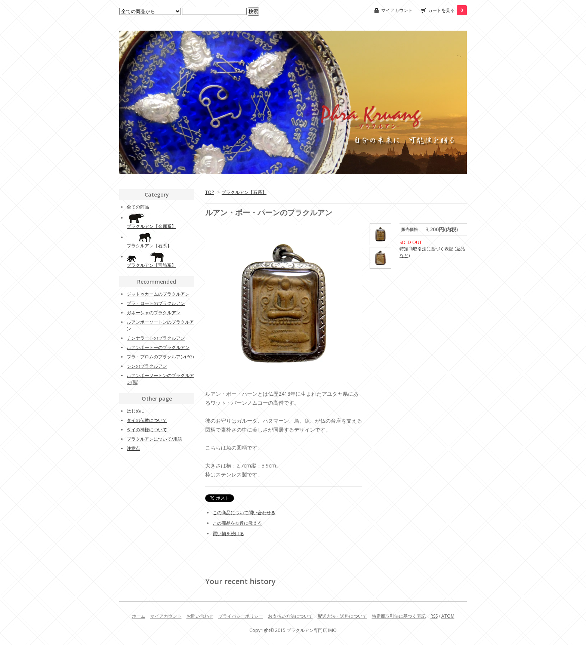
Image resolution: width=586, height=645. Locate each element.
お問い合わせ (199, 616)
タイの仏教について (147, 420)
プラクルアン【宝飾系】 (151, 265)
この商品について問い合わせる (244, 512)
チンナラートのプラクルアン (156, 338)
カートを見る (447, 10)
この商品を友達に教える (237, 523)
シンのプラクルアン (147, 366)
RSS (434, 616)
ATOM (447, 616)
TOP (209, 192)
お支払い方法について (290, 616)
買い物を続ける (228, 533)
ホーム (138, 616)
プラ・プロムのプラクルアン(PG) (160, 357)
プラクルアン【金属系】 (151, 226)
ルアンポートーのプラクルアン (158, 347)
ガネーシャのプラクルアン (154, 312)
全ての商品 (138, 207)
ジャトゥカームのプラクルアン (158, 294)
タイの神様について (147, 429)
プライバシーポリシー (240, 616)
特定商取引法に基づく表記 (399, 616)
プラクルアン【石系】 (244, 192)
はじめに (136, 411)
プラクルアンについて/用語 (154, 439)
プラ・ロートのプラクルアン (156, 303)
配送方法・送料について (342, 616)
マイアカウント (397, 10)
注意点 (133, 448)
